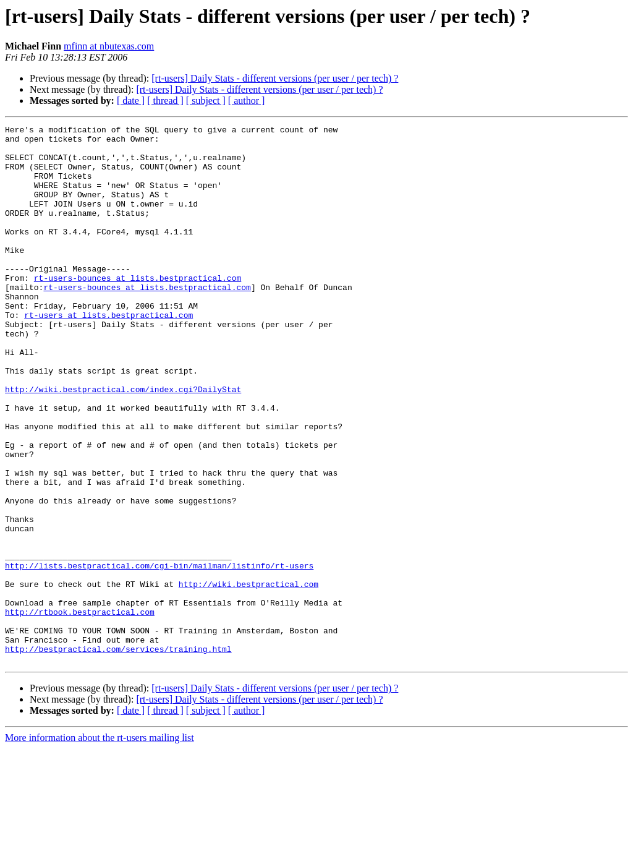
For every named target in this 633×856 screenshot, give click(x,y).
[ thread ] (165, 100)
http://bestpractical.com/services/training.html (118, 754)
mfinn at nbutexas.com (109, 46)
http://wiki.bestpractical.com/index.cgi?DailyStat (123, 442)
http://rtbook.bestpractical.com (80, 710)
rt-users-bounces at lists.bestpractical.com (137, 309)
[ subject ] (206, 100)
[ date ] (131, 100)
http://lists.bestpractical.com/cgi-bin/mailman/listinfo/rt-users (159, 654)
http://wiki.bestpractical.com (248, 676)
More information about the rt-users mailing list (99, 845)
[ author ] (246, 100)
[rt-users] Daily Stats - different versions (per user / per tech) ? (274, 78)
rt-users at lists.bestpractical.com (108, 353)
